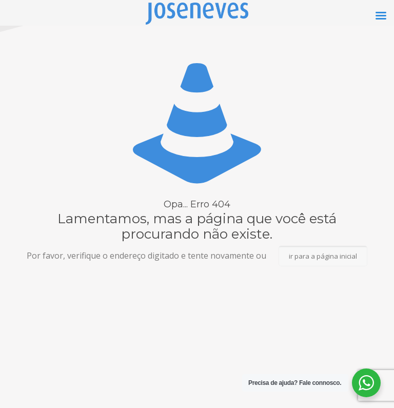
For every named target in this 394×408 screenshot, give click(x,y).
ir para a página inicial (323, 256)
